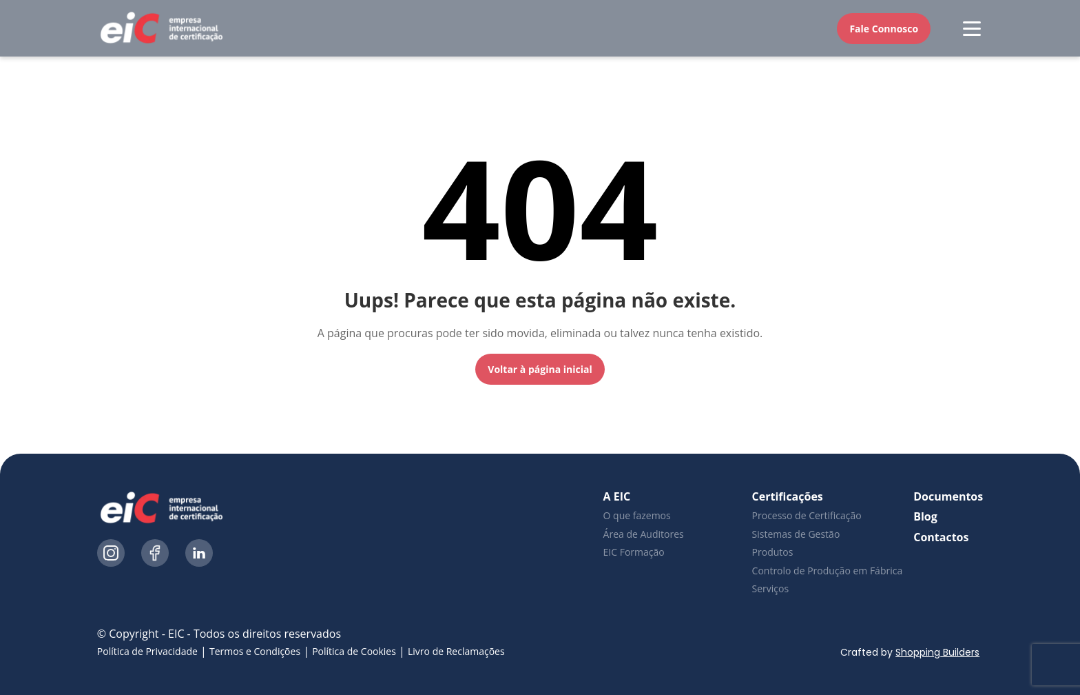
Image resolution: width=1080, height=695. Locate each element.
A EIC (617, 496)
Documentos (948, 496)
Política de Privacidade (147, 651)
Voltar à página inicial (540, 369)
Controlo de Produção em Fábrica (827, 570)
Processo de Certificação (807, 515)
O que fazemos (637, 515)
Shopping (939, 652)
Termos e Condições (254, 651)
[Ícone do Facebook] (155, 555)
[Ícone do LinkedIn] (199, 555)
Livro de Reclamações (456, 651)
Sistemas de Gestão (796, 534)
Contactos (940, 537)
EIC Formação (634, 551)
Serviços (770, 588)
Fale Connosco (883, 28)
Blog (925, 516)
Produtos (772, 551)
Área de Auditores (643, 534)
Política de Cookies (354, 651)
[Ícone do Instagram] (111, 555)
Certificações (787, 496)
